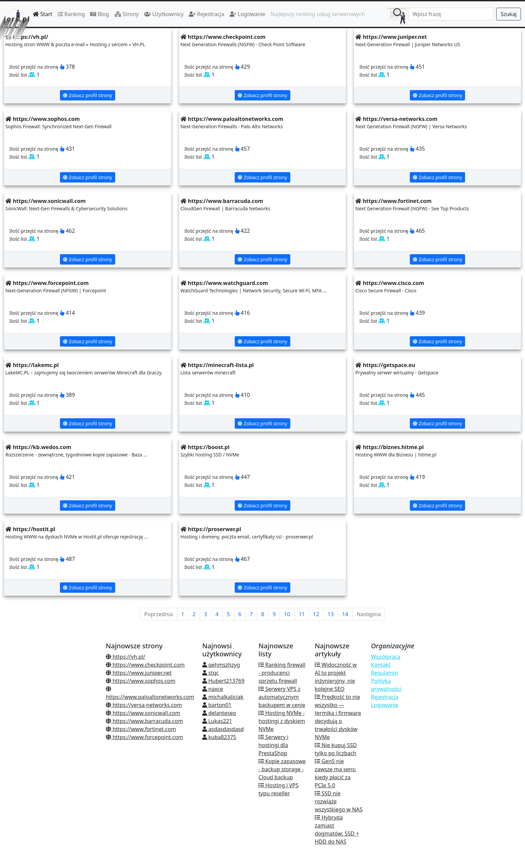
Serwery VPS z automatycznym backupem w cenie (281, 697)
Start (42, 14)
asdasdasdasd (223, 729)
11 (302, 614)
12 (316, 614)
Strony (127, 14)
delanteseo (219, 713)
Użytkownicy (163, 14)
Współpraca (385, 656)
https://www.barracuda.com (144, 721)
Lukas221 (217, 721)
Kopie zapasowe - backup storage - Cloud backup (282, 769)
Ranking (71, 14)
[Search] (451, 14)
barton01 (216, 705)
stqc (210, 672)
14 (345, 614)
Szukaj (509, 14)
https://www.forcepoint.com (144, 737)
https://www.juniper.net (139, 672)
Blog (99, 14)
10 (287, 614)
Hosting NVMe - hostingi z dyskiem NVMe (281, 721)
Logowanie (247, 14)
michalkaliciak (222, 697)
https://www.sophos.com (140, 680)
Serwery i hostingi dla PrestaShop (273, 745)
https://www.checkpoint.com (145, 664)
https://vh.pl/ (125, 656)
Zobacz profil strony (87, 95)
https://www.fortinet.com (141, 729)
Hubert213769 (223, 680)
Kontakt (381, 664)
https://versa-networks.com (144, 705)
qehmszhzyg (221, 664)
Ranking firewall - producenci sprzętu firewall (281, 672)
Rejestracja (206, 14)
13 (330, 614)
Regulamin (384, 672)
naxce (212, 689)
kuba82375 (219, 737)
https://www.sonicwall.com (143, 713)
